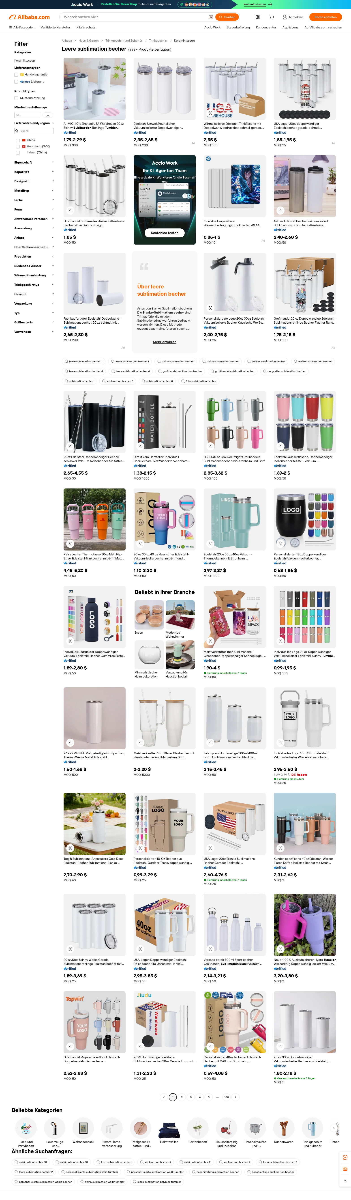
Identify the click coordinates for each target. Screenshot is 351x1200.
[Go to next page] (235, 1097)
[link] (345, 1157)
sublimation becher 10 (31, 1162)
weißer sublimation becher (266, 361)
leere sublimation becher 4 (84, 371)
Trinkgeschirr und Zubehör (123, 40)
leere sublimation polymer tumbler (157, 1182)
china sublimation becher (175, 361)
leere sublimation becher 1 (84, 361)
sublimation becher (79, 381)
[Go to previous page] (164, 1097)
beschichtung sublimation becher (215, 1172)
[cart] (272, 17)
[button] (211, 17)
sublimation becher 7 (155, 1162)
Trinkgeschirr (158, 40)
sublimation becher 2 (195, 1162)
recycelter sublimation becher (284, 371)
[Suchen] (227, 17)
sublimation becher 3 (117, 381)
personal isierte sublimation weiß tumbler (89, 1172)
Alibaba (67, 40)
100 (226, 1097)
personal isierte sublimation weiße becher (43, 1182)
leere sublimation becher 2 (278, 1162)
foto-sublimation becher (198, 381)
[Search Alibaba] (134, 17)
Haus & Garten (89, 40)
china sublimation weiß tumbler (102, 1182)
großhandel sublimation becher (180, 371)
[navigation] (34, 569)
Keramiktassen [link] (184, 40)
